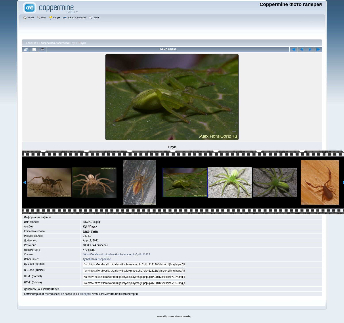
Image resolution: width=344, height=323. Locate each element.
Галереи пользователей (54, 43)
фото (94, 231)
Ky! (73, 43)
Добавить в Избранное (97, 259)
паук (86, 231)
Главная (31, 43)
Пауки (82, 43)
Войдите (85, 294)
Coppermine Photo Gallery (179, 316)
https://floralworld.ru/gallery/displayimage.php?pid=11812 (116, 254)
